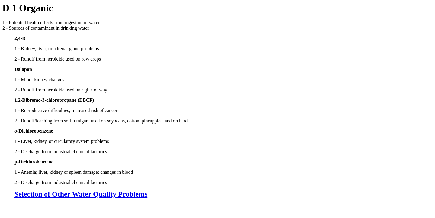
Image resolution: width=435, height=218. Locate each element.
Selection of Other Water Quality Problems (80, 194)
